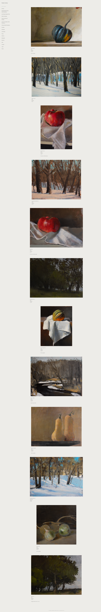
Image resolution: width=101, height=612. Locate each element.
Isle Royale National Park (6, 14)
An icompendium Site (61, 610)
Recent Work (4, 6)
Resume (3, 40)
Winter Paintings (4, 16)
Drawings (3, 29)
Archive (3, 8)
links (2, 42)
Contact (3, 44)
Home (3, 48)
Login (2, 46)
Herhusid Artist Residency (6, 25)
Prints (2, 33)
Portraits (3, 27)
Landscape (3, 31)
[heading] (5, 3)
